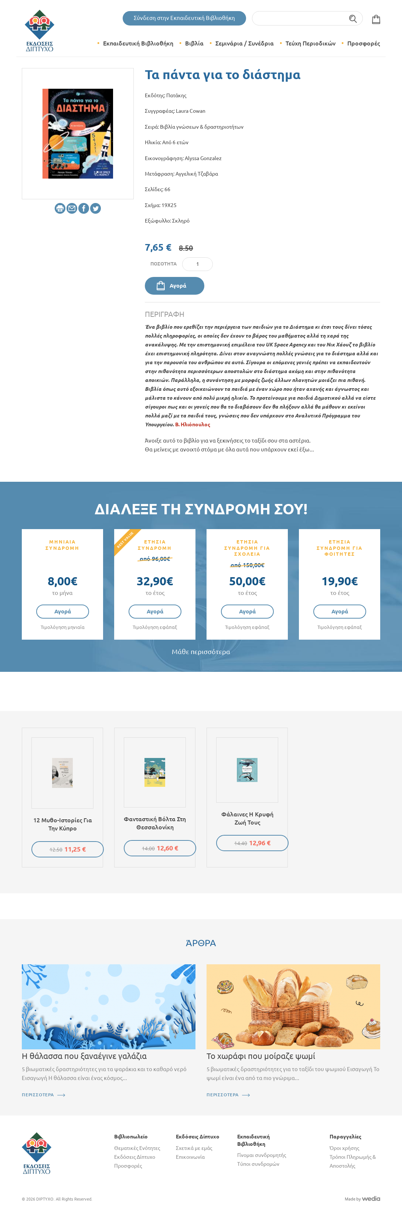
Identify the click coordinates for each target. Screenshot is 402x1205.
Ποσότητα (163, 263)
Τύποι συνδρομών (258, 1164)
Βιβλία (194, 43)
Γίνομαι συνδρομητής (261, 1155)
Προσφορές (363, 43)
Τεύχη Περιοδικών (310, 43)
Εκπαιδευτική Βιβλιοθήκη (138, 43)
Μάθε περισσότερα (201, 651)
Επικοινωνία (190, 1157)
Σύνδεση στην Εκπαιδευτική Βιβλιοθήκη (184, 18)
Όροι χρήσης (344, 1148)
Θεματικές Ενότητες (137, 1148)
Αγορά (178, 285)
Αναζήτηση (353, 18)
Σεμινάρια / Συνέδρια (244, 43)
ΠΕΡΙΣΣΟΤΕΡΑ (38, 1094)
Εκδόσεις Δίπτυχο (134, 1157)
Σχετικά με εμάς (194, 1148)
